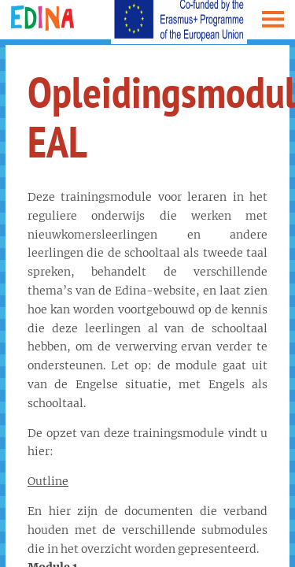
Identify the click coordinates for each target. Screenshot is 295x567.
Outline (48, 481)
